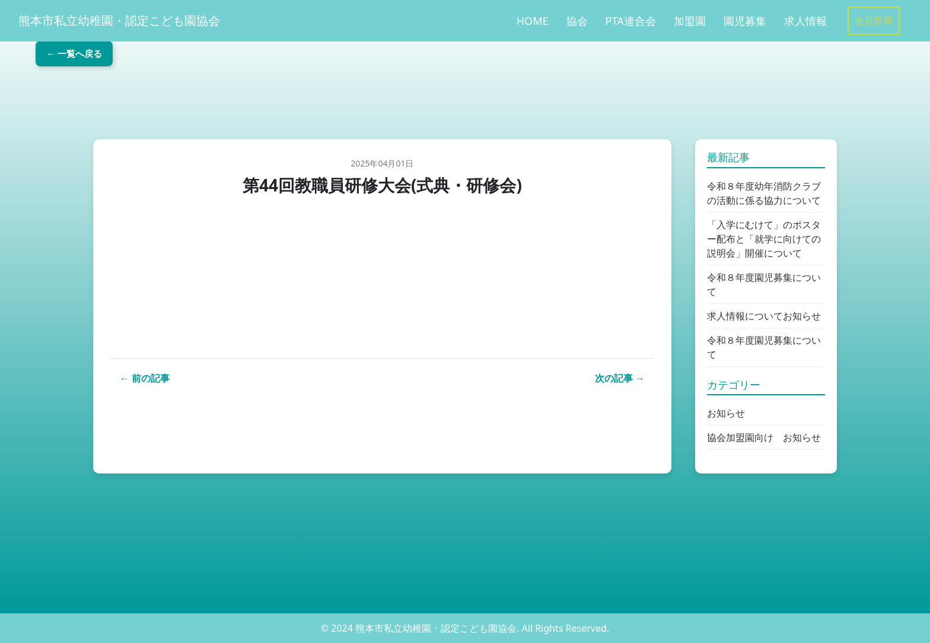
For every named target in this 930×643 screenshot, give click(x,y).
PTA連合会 (631, 21)
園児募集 (745, 21)
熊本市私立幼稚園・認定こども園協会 (119, 20)
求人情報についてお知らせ (764, 315)
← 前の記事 (145, 378)
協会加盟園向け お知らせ (764, 437)
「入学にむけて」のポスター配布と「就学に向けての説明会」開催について (764, 239)
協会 (577, 21)
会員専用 (874, 20)
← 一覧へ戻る (103, 93)
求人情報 (805, 21)
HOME (533, 21)
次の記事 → (620, 378)
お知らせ (726, 413)
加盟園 (690, 21)
